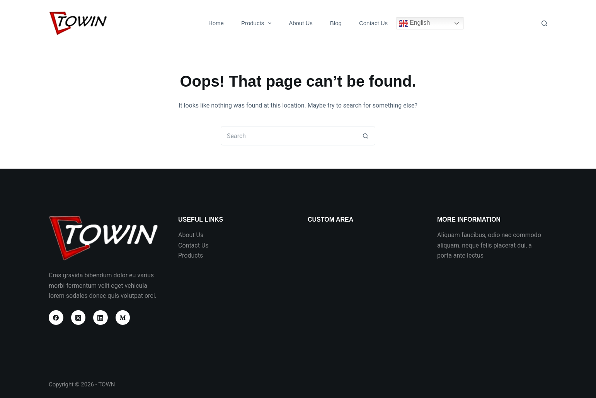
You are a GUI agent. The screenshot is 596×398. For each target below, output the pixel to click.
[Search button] (365, 135)
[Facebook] (56, 317)
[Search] (544, 23)
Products (257, 23)
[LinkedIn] (100, 317)
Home (216, 23)
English (414, 23)
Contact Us (373, 23)
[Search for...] (288, 135)
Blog (336, 23)
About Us (301, 23)
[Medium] (123, 317)
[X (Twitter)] (78, 317)
